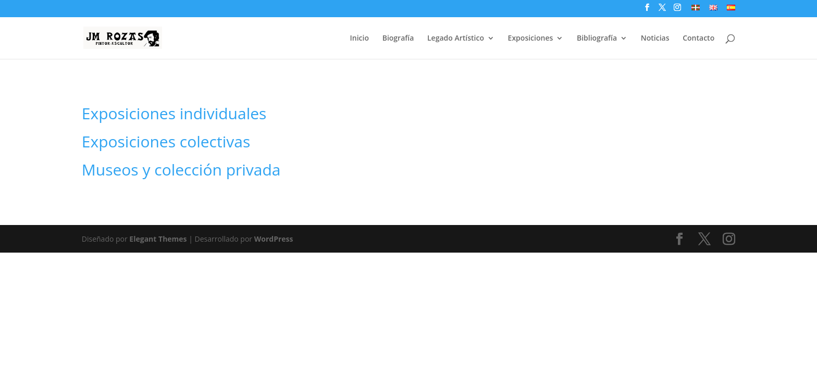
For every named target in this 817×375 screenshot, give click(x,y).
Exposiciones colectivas (166, 141)
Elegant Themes (158, 239)
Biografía (398, 38)
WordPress (273, 239)
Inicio (359, 38)
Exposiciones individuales (174, 113)
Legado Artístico (455, 38)
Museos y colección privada (181, 169)
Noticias (655, 38)
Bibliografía (597, 38)
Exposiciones (530, 38)
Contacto (698, 38)
